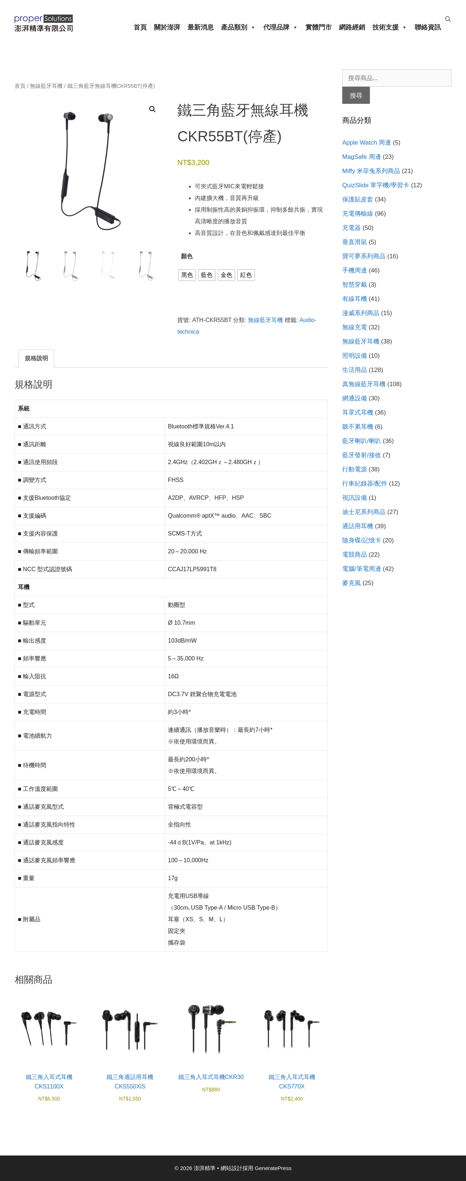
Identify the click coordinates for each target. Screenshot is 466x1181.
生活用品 (354, 369)
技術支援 (389, 27)
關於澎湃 (167, 27)
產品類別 (238, 27)
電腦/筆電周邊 (361, 568)
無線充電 (354, 327)
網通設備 (354, 398)
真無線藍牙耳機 (364, 384)
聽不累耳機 (357, 426)
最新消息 (200, 27)
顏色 (187, 256)
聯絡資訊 (428, 27)
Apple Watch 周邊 (366, 142)
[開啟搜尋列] (448, 19)
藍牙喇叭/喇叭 (361, 441)
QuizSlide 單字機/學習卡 (375, 185)
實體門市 (318, 27)
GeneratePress (273, 1168)
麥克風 (351, 583)
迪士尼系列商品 (364, 512)
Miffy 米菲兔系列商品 (371, 171)
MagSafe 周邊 (361, 156)
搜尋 (356, 95)
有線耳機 (354, 298)
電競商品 (354, 554)
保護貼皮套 (357, 199)
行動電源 (354, 469)
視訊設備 (354, 497)
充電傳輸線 (357, 213)
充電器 (351, 227)
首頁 (140, 27)
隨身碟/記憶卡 (361, 540)
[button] (152, 109)
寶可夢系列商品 (364, 256)
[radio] (187, 275)
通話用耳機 (357, 526)
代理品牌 (280, 27)
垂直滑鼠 (354, 242)
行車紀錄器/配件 (364, 483)
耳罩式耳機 (357, 412)
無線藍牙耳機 (46, 86)
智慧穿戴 (354, 284)
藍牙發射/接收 (361, 455)
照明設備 (354, 355)
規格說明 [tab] (36, 358)
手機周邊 (354, 270)
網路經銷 (352, 27)
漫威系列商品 (360, 313)
